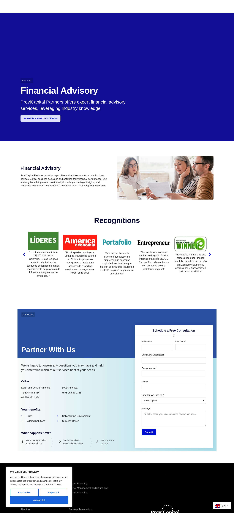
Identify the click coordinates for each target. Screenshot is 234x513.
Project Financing (78, 484)
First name (147, 342)
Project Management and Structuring (88, 489)
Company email (149, 369)
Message (146, 409)
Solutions (27, 80)
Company (90, 6)
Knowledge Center (152, 6)
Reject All (53, 492)
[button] (24, 255)
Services (133, 6)
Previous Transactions (111, 6)
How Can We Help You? (153, 395)
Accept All (39, 500)
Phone (145, 382)
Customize (24, 492)
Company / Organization (153, 355)
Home (77, 6)
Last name (180, 342)
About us (25, 510)
